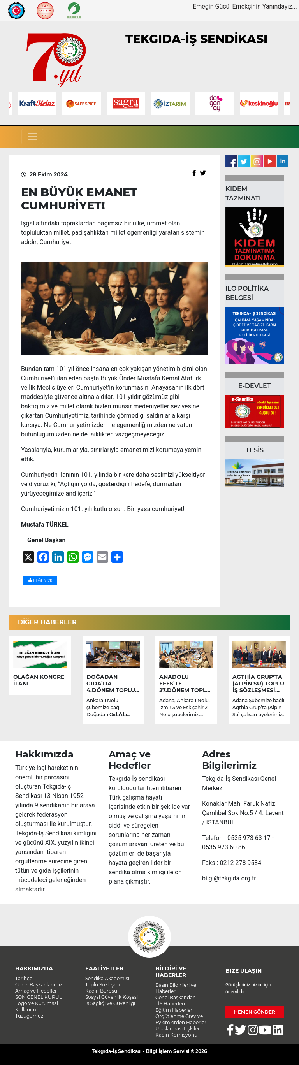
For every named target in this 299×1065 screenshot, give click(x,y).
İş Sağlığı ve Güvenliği (110, 1003)
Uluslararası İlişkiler (177, 1029)
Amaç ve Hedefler (36, 991)
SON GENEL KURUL (38, 997)
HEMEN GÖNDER (254, 1012)
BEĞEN (40, 580)
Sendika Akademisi (107, 978)
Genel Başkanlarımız (38, 985)
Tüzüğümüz (29, 1016)
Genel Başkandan (175, 997)
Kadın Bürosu (101, 991)
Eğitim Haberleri (174, 1010)
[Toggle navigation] (32, 136)
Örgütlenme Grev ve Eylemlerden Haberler (180, 1019)
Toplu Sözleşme (103, 985)
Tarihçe (23, 978)
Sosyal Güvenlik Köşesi (111, 997)
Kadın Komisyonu (176, 1035)
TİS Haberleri (170, 1004)
